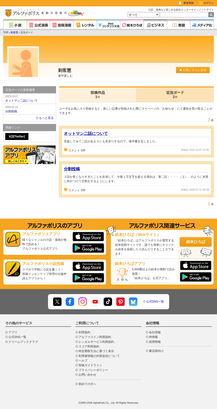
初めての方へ (87, 384)
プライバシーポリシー (93, 370)
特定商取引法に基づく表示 (96, 351)
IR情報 (153, 337)
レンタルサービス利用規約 (96, 341)
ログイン (209, 2)
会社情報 (155, 332)
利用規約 (84, 332)
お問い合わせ (87, 374)
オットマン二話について (86, 133)
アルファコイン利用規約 (95, 337)
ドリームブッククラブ (23, 341)
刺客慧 (14, 32)
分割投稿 (72, 169)
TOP (5, 32)
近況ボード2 (175, 95)
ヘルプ (83, 360)
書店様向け (156, 350)
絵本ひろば (195, 242)
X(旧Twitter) (17, 136)
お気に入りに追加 (192, 70)
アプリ (12, 332)
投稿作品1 (98, 95)
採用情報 (155, 341)
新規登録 (189, 2)
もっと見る (46, 118)
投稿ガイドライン (90, 365)
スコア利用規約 (89, 346)
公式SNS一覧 (155, 301)
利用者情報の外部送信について (99, 356)
